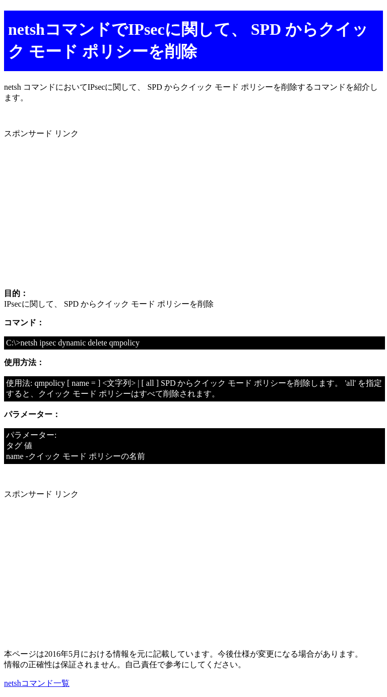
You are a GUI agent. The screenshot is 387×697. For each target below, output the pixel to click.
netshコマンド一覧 (37, 683)
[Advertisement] (193, 209)
